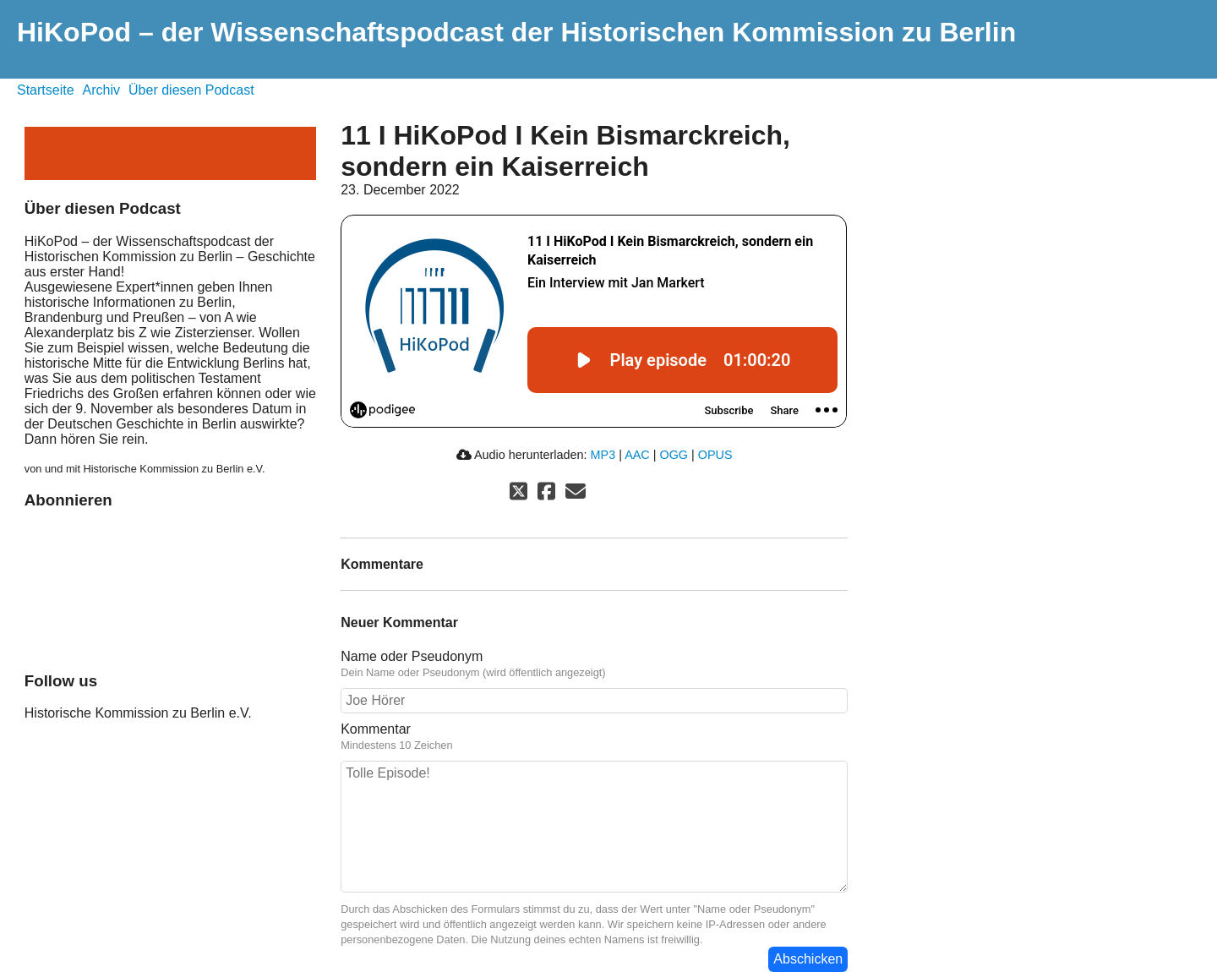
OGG (673, 454)
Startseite (45, 90)
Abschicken (808, 959)
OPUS (715, 454)
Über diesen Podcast (191, 90)
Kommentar (594, 737)
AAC (637, 454)
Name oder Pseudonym (594, 664)
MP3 (603, 454)
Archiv (101, 90)
